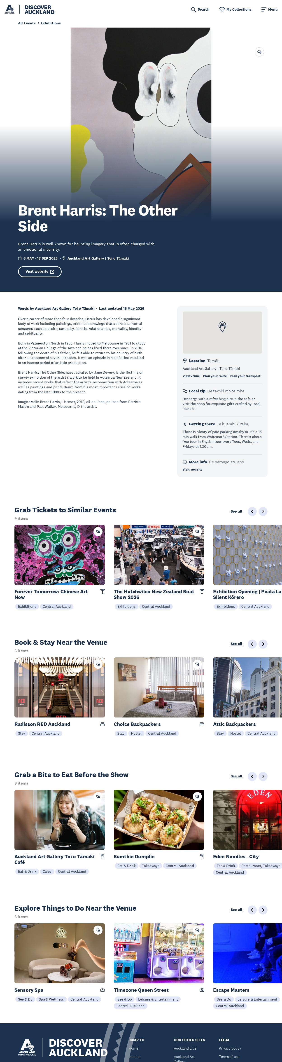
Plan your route (215, 376)
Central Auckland (57, 606)
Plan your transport (245, 376)
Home (133, 1048)
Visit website (40, 271)
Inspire (134, 1056)
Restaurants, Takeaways (261, 865)
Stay (21, 733)
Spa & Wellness (51, 999)
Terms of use (229, 1056)
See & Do (25, 999)
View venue (191, 376)
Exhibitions (27, 606)
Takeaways (150, 865)
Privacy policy (230, 1048)
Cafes (47, 871)
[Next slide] (263, 511)
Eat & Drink (27, 871)
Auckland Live (185, 1048)
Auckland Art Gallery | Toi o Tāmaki (98, 258)
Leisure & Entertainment (158, 999)
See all (236, 511)
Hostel (136, 733)
